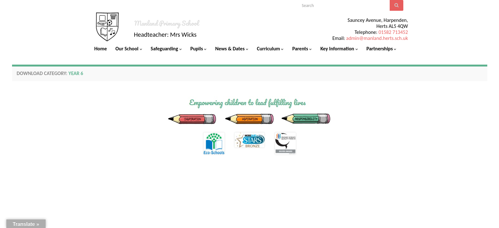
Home (100, 49)
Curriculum (270, 49)
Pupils (198, 49)
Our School (128, 49)
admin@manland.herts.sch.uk (377, 38)
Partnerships (382, 49)
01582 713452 (393, 32)
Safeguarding (166, 49)
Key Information (339, 49)
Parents (302, 49)
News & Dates (231, 49)
